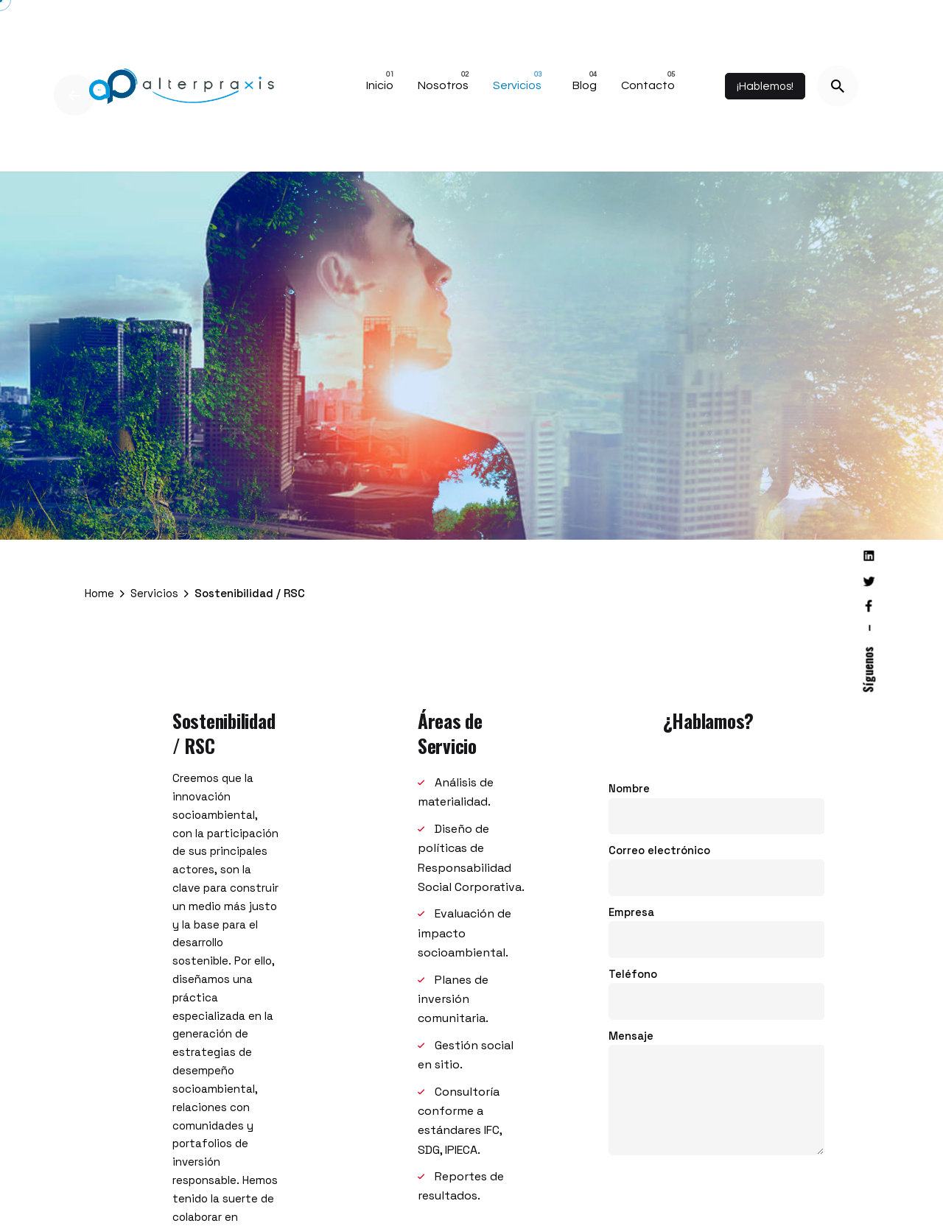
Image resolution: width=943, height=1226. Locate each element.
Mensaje (716, 1092)
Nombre (716, 801)
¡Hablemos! (765, 86)
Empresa (716, 924)
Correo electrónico (716, 863)
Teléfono (716, 986)
